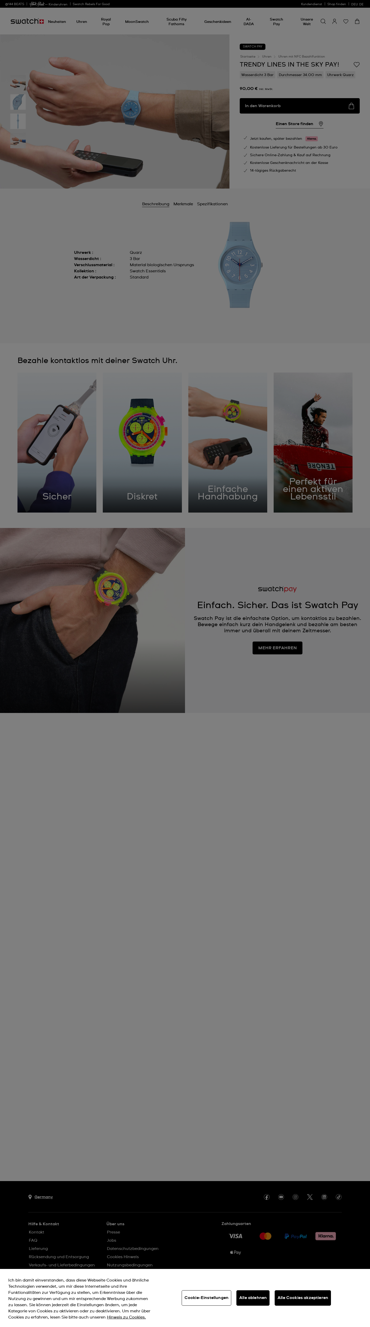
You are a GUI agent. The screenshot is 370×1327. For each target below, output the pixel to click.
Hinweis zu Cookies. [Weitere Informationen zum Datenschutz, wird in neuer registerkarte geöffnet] (126, 1317)
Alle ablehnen (253, 1298)
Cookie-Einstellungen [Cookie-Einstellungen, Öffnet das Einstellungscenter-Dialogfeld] (206, 1298)
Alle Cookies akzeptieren (303, 1298)
